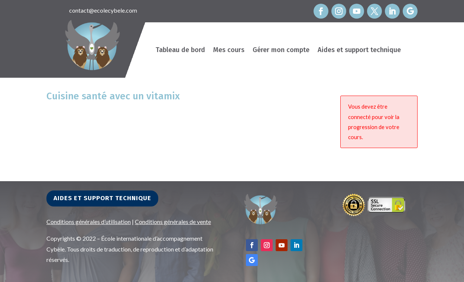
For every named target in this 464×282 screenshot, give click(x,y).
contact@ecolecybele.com (103, 10)
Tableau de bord (180, 50)
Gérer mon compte (281, 50)
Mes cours (228, 50)
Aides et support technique (359, 50)
